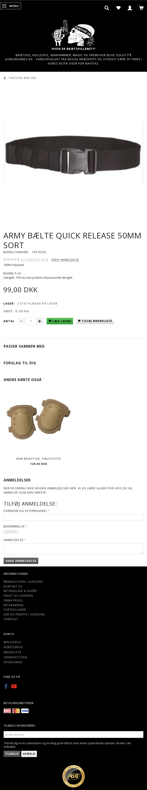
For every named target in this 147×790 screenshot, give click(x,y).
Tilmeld (12, 754)
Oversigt (11, 619)
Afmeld (29, 754)
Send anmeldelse (20, 561)
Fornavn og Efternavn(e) (25, 511)
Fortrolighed (15, 609)
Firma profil (13, 600)
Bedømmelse (14, 526)
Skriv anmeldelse (65, 259)
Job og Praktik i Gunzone (24, 614)
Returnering (14, 605)
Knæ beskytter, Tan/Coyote (38, 458)
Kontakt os (13, 586)
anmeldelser (34, 260)
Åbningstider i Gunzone (23, 581)
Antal (9, 321)
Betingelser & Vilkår (20, 591)
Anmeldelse (14, 540)
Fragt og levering (18, 595)
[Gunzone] (73, 31)
